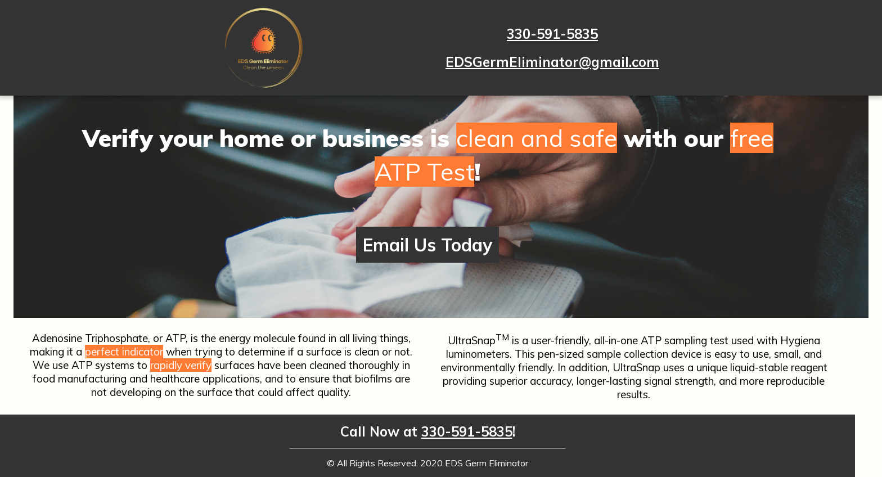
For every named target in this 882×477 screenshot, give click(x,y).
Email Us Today (427, 244)
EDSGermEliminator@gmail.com (552, 61)
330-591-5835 (552, 33)
